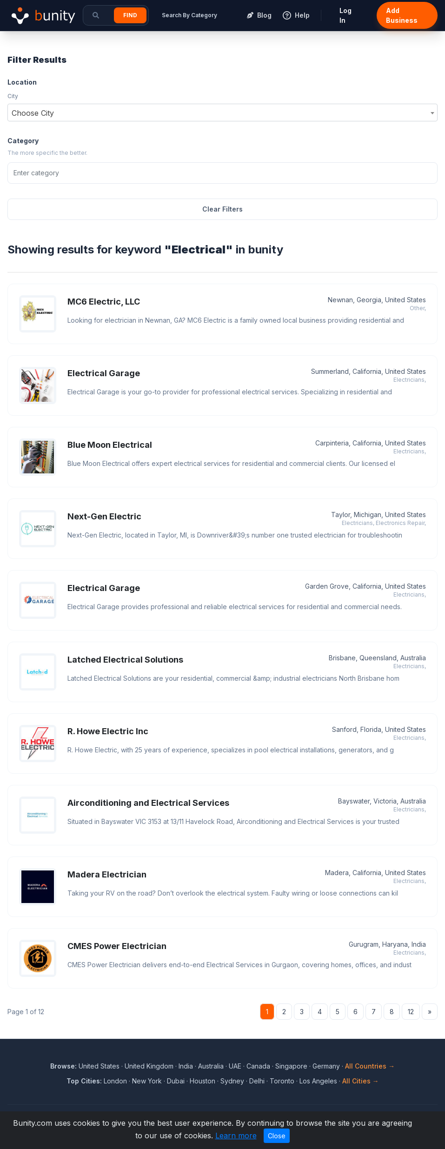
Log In (345, 15)
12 (411, 1012)
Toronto (282, 1081)
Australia (211, 1066)
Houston (202, 1081)
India (186, 1066)
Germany (326, 1066)
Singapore (291, 1066)
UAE (235, 1066)
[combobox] (222, 112)
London (115, 1081)
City (12, 96)
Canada (258, 1066)
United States (99, 1066)
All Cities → (360, 1081)
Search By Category (189, 15)
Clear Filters (222, 209)
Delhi (257, 1081)
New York (147, 1081)
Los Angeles (318, 1081)
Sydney (232, 1081)
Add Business (402, 15)
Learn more (236, 1135)
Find (130, 15)
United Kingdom (149, 1066)
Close (277, 1136)
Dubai (176, 1081)
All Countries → (370, 1066)
